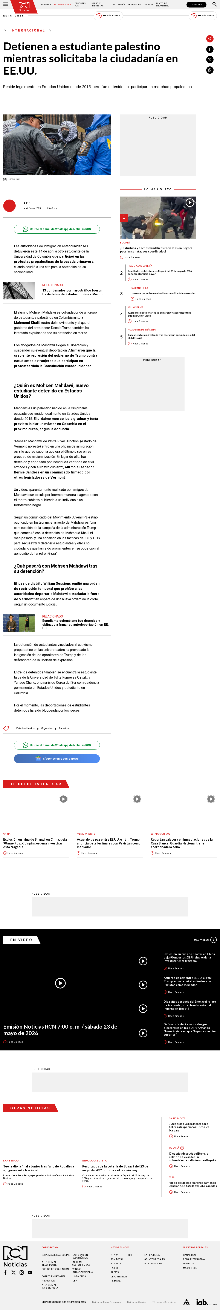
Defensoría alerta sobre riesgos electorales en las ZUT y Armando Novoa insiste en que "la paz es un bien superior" (190, 1029)
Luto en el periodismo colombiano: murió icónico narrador (163, 293)
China (6, 833)
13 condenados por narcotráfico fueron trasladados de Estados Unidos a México (72, 292)
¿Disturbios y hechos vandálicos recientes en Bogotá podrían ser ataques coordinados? (156, 249)
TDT (130, 1255)
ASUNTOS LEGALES (154, 1259)
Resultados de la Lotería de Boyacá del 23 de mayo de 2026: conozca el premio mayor (160, 272)
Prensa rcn (48, 1280)
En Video (21, 940)
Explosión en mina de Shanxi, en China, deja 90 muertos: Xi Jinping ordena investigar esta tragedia (35, 843)
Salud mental (178, 1118)
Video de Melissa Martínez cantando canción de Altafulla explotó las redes (193, 1184)
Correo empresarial (54, 1276)
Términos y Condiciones (164, 1302)
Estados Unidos (25, 728)
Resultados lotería (140, 265)
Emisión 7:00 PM (202, 15)
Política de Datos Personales (106, 1302)
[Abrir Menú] (5, 5)
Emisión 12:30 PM (108, 15)
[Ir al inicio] (24, 7)
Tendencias (134, 4)
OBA (74, 1280)
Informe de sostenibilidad (81, 1263)
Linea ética (79, 1276)
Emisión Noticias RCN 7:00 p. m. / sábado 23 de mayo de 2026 (60, 1029)
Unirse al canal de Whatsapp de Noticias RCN (57, 229)
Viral (172, 1177)
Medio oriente (86, 833)
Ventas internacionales (82, 1270)
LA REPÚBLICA (152, 1255)
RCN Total (117, 1259)
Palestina (64, 728)
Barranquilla (139, 288)
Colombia (46, 4)
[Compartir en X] (210, 59)
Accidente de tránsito (142, 329)
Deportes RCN (80, 4)
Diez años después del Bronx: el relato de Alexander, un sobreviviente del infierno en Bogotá (190, 1005)
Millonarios (135, 307)
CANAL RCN (196, 4)
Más (205, 940)
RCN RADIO (116, 1263)
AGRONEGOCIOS (153, 1263)
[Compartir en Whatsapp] (210, 70)
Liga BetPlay (11, 1160)
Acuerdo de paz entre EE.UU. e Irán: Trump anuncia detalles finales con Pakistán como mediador (109, 843)
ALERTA (115, 1272)
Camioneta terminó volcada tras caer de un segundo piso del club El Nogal (161, 336)
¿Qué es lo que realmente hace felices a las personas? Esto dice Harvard (189, 1127)
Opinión (148, 4)
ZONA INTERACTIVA (194, 1259)
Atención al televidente (49, 1263)
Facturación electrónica (80, 1256)
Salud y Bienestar (97, 4)
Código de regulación (55, 1269)
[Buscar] (214, 4)
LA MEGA (116, 1281)
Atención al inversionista (50, 1286)
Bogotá (125, 242)
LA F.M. (114, 1268)
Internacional (63, 4)
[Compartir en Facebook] (210, 49)
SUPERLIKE (188, 1263)
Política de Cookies (136, 1302)
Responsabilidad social (56, 1255)
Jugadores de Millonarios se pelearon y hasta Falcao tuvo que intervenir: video (159, 314)
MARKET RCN (190, 1268)
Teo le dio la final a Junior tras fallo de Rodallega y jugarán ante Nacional (38, 1168)
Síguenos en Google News (56, 759)
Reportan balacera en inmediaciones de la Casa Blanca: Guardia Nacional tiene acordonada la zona (182, 843)
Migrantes (46, 728)
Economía (119, 4)
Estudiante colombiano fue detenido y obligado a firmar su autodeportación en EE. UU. (75, 624)
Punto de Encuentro (162, 4)
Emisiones (14, 15)
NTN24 (114, 1255)
